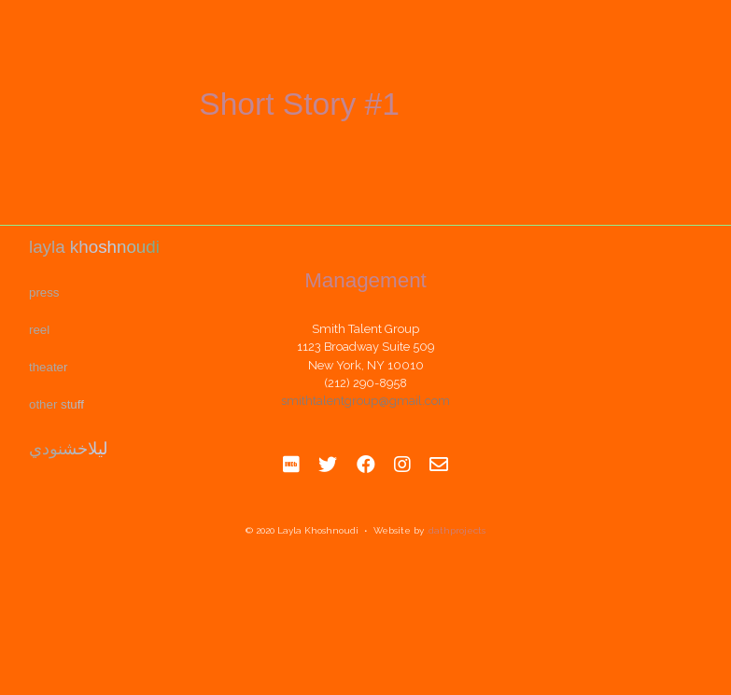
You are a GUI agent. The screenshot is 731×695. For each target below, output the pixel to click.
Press (44, 292)
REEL (39, 330)
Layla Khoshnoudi (94, 247)
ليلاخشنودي (68, 447)
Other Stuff (56, 403)
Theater (48, 367)
